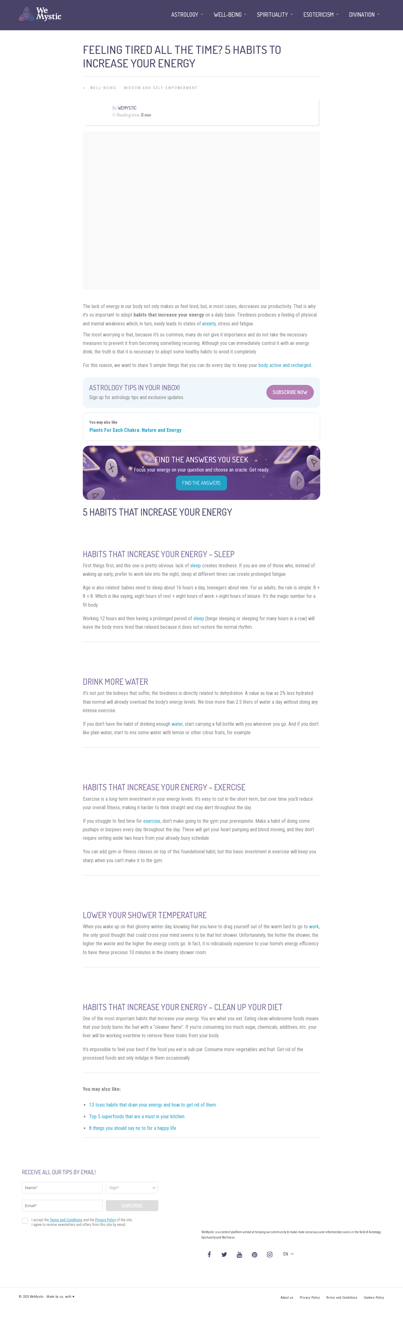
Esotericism (319, 14)
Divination (362, 14)
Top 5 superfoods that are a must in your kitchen (136, 1116)
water (177, 724)
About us (287, 1298)
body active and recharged (284, 365)
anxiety (209, 324)
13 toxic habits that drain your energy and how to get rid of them (152, 1105)
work (314, 927)
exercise (151, 821)
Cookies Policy (374, 1298)
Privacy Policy (310, 1298)
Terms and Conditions (341, 1298)
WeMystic (127, 108)
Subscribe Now (290, 392)
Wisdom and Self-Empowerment (161, 88)
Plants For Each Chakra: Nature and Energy (135, 430)
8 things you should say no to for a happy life (132, 1128)
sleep (195, 566)
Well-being (103, 88)
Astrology (184, 14)
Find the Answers (201, 483)
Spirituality (272, 14)
